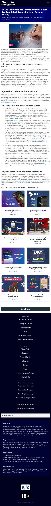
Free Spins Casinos (25, 324)
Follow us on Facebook (25, 405)
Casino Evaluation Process (25, 373)
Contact (25, 365)
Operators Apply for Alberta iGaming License (38, 295)
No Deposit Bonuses (25, 320)
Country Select (7, 415)
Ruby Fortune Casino (44, 161)
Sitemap (25, 369)
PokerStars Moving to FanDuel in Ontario (13, 268)
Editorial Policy (25, 377)
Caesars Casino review (38, 141)
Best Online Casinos (25, 336)
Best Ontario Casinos (25, 340)
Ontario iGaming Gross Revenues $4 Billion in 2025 (13, 295)
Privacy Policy (25, 349)
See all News (25, 309)
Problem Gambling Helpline (25, 398)
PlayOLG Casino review (24, 182)
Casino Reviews (25, 328)
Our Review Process (24, 17)
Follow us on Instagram (25, 409)
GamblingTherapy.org (25, 394)
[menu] (48, 3)
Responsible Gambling (25, 386)
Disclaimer (25, 353)
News (25, 332)
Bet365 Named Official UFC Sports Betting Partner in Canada (38, 268)
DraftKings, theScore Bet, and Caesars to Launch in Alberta (38, 211)
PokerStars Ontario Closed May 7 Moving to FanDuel (13, 211)
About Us (25, 361)
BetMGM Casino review (16, 118)
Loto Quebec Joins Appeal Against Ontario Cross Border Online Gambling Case (38, 239)
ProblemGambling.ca (25, 390)
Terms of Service (25, 357)
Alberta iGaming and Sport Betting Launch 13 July (13, 238)
